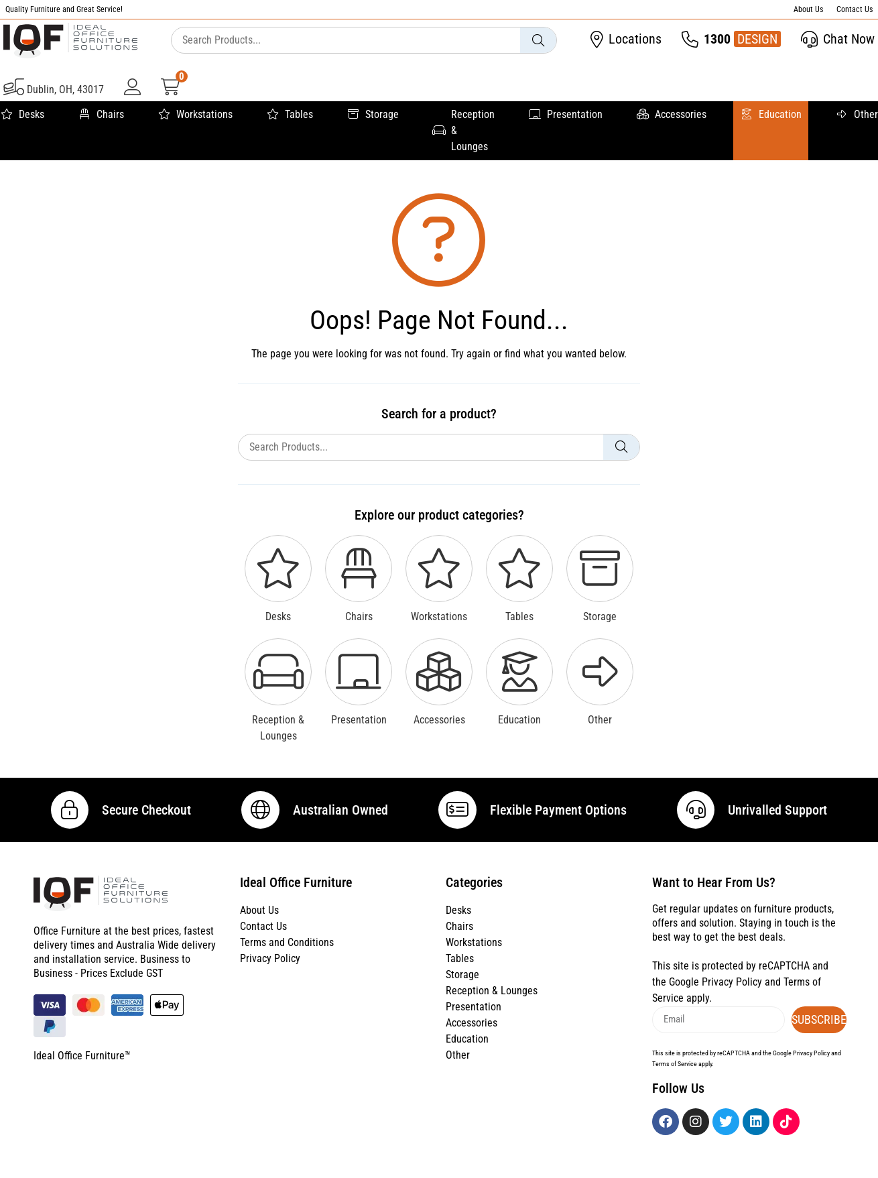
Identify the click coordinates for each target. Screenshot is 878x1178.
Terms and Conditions (287, 952)
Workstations (195, 115)
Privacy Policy (270, 968)
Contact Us (854, 9)
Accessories (671, 115)
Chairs (101, 115)
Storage (373, 115)
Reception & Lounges (463, 130)
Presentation (565, 115)
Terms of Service (674, 1073)
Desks (22, 115)
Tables (289, 115)
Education (771, 115)
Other (856, 115)
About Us (808, 9)
